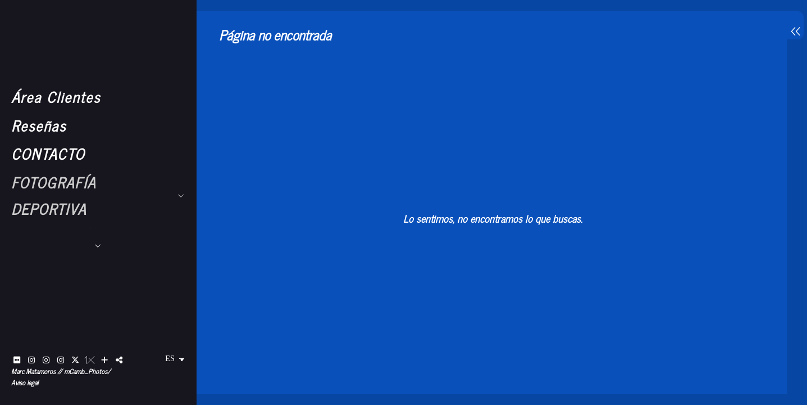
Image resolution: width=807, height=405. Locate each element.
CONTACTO (48, 153)
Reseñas (38, 125)
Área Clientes (56, 96)
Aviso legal (24, 382)
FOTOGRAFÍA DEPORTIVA (53, 195)
